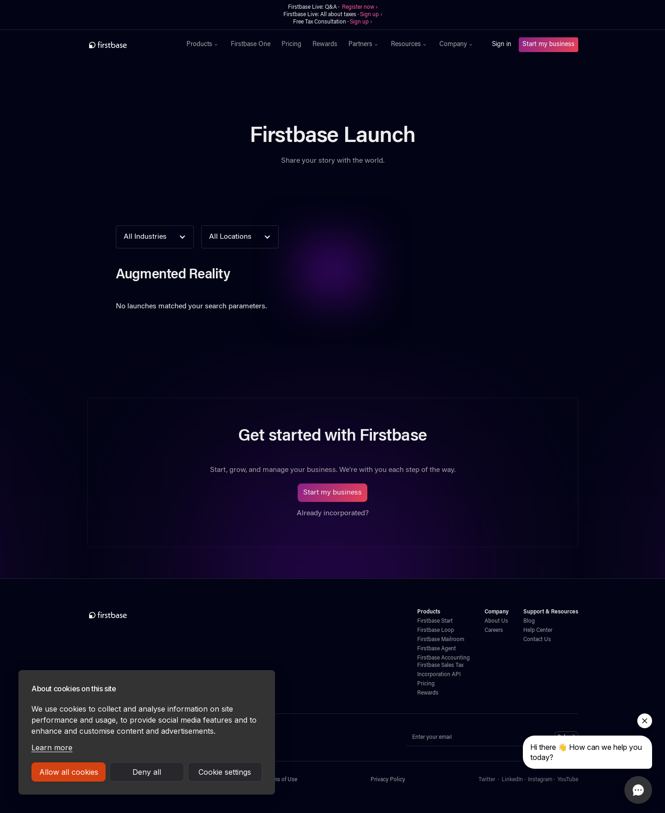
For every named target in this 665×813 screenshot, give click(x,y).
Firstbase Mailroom (440, 639)
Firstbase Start (435, 621)
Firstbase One (250, 44)
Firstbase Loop (435, 630)
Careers (494, 630)
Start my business (548, 44)
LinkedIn (512, 780)
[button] (203, 44)
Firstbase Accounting (443, 658)
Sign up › (371, 15)
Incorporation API (439, 675)
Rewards (324, 44)
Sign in (501, 44)
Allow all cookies (68, 772)
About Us (496, 621)
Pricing (291, 44)
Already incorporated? (333, 513)
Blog (529, 621)
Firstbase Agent (436, 649)
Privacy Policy (388, 780)
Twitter (487, 780)
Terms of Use (281, 780)
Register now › (359, 7)
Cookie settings (224, 772)
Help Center (537, 630)
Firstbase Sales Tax (440, 665)
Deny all (146, 772)
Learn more (51, 747)
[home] (128, 44)
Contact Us (537, 639)
